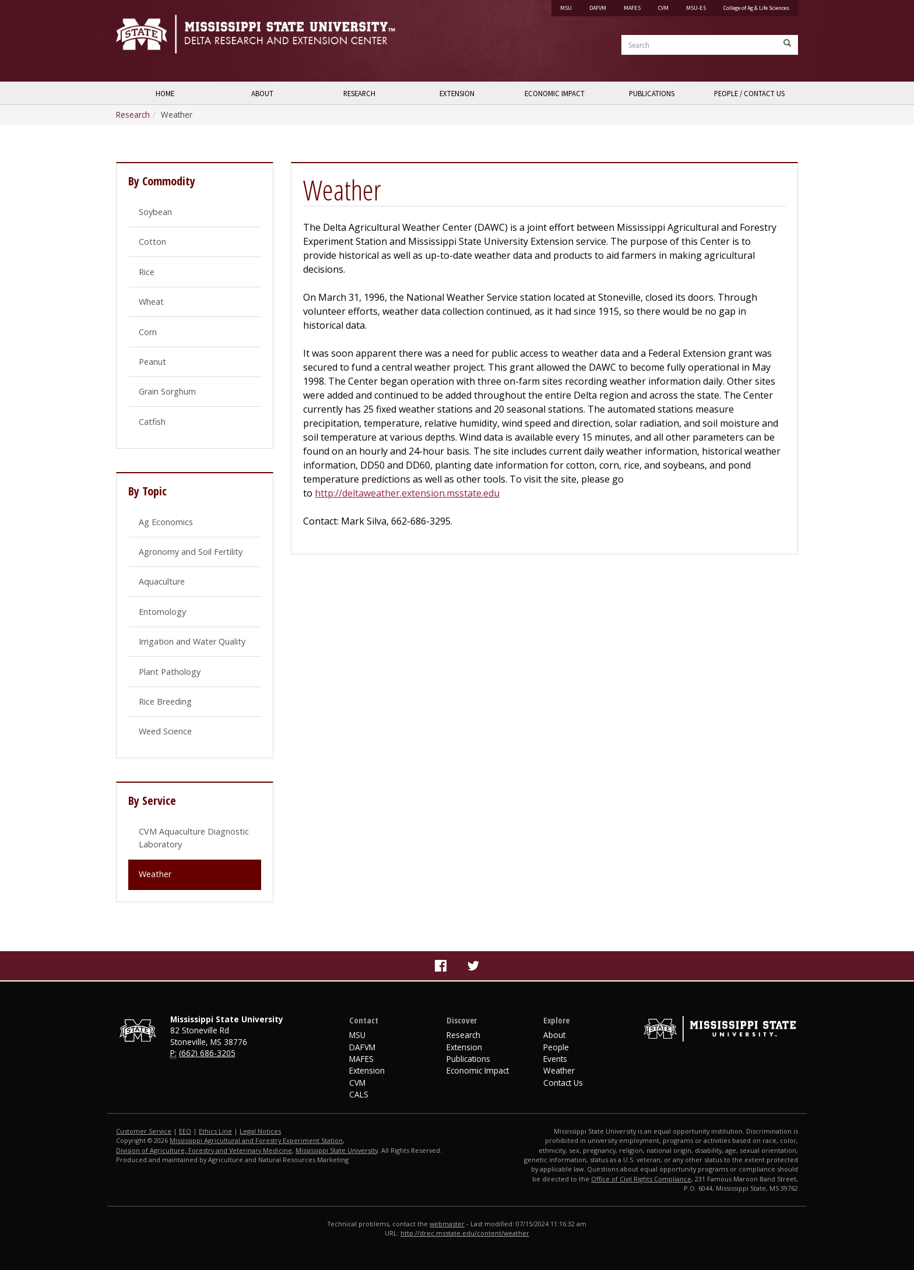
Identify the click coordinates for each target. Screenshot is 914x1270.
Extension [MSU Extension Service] (367, 1070)
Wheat (151, 301)
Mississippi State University (145, 41)
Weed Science (165, 731)
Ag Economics (166, 521)
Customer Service (143, 1131)
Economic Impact (555, 93)
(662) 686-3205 (207, 1052)
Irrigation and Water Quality (192, 641)
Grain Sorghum (167, 391)
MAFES (632, 8)
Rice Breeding (165, 701)
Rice (146, 271)
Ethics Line (215, 1131)
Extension (457, 93)
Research (359, 93)
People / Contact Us (749, 93)
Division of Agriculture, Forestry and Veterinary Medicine (204, 1150)
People (556, 1047)
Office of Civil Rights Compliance (641, 1178)
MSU (566, 8)
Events (555, 1058)
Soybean (155, 211)
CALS (358, 1094)
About (262, 93)
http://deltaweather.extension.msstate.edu (407, 493)
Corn (148, 331)
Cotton (152, 241)
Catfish (152, 421)
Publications (651, 93)
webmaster (447, 1223)
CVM (663, 8)
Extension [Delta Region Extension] (464, 1047)
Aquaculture (162, 581)
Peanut (152, 361)
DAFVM (597, 8)
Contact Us (563, 1082)
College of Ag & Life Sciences (756, 8)
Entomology (162, 611)
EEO (185, 1131)
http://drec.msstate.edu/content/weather (464, 1233)
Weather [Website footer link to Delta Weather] (559, 1070)
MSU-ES (696, 8)
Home (165, 93)
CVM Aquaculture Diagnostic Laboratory (194, 838)
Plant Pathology (170, 671)
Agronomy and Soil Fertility (190, 551)
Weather (155, 873)
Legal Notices (260, 1131)
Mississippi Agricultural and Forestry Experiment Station (256, 1140)
